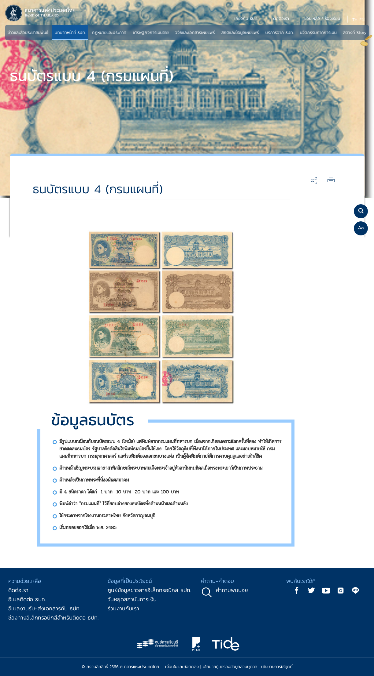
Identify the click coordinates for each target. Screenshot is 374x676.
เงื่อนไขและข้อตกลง (182, 666)
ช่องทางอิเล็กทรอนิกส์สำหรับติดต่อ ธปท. (53, 617)
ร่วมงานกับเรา (123, 608)
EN (362, 19)
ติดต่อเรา (18, 590)
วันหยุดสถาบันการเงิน (132, 599)
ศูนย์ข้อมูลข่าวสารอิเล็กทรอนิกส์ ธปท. (149, 590)
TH (354, 19)
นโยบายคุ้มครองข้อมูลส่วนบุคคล (230, 666)
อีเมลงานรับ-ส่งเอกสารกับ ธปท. (44, 608)
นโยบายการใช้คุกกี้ (277, 666)
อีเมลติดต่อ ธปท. (27, 599)
